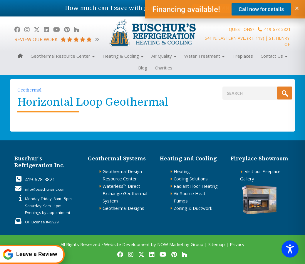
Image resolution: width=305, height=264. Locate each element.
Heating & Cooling (123, 56)
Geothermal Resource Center (63, 56)
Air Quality (164, 56)
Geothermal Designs (123, 208)
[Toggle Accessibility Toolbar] (290, 249)
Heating (182, 171)
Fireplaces (242, 56)
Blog (142, 68)
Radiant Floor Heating (196, 186)
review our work (56, 39)
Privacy (237, 244)
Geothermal (29, 90)
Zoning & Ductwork (193, 208)
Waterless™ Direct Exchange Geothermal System (125, 193)
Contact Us (274, 56)
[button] (297, 9)
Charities (163, 68)
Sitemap (216, 244)
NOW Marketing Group (180, 244)
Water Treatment (204, 56)
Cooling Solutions (191, 179)
